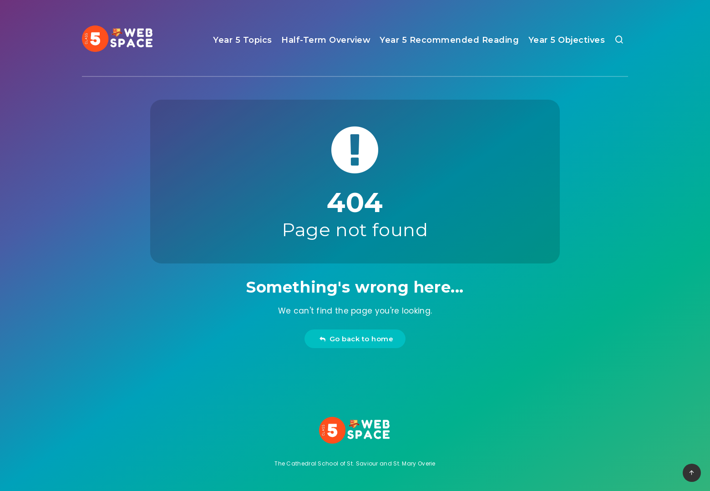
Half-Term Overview (325, 40)
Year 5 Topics (242, 40)
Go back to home (356, 338)
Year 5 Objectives (566, 40)
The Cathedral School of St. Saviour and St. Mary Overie (355, 463)
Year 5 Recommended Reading (449, 40)
